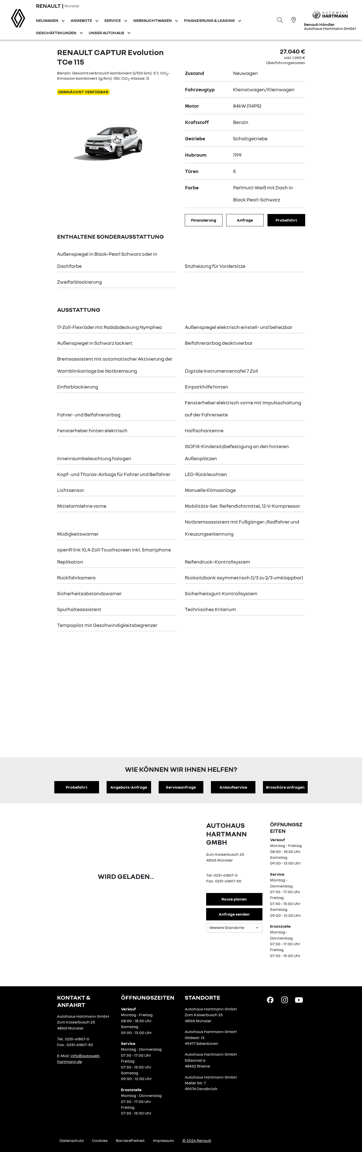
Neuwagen (47, 20)
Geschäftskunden (56, 32)
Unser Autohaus (107, 32)
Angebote (82, 20)
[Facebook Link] (270, 999)
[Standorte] (293, 20)
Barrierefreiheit (130, 1140)
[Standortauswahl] (234, 927)
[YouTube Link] (299, 999)
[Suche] (279, 19)
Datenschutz (72, 1140)
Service (113, 20)
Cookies (100, 1140)
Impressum (163, 1140)
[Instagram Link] (284, 999)
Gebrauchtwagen (152, 20)
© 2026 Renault (196, 1140)
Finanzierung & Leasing (210, 20)
